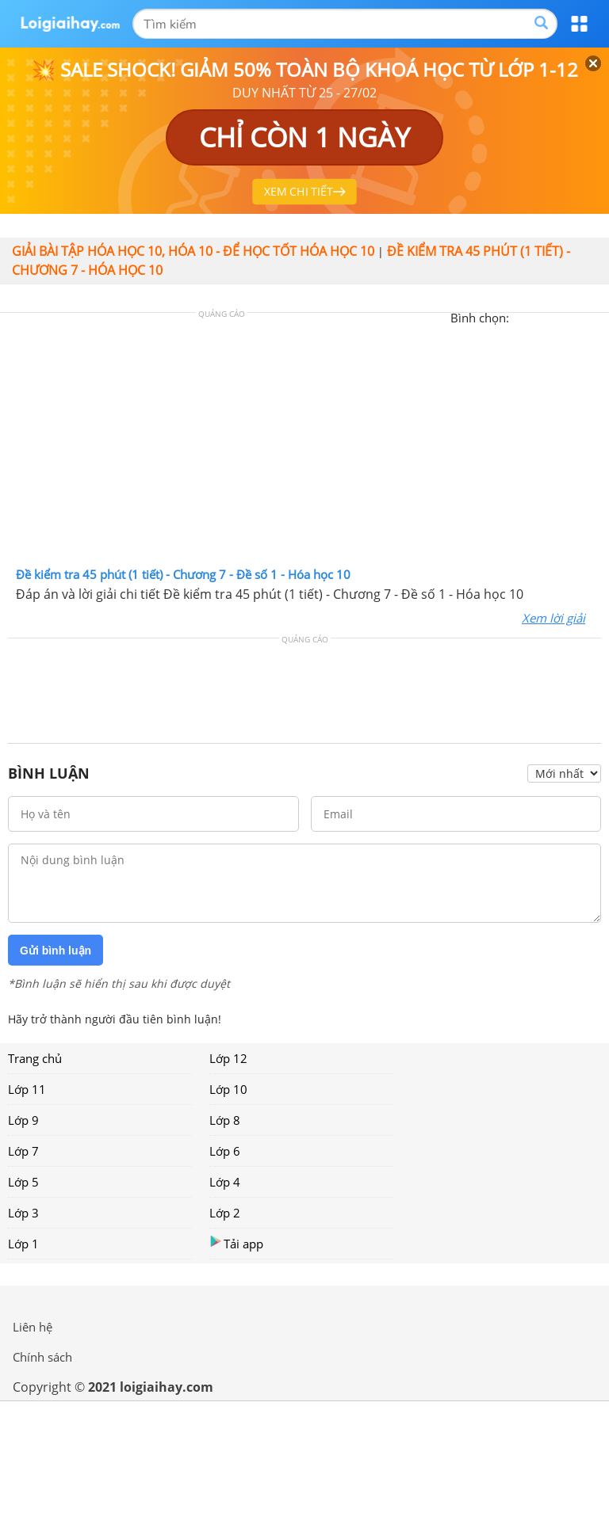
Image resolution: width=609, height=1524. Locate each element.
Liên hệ (32, 1327)
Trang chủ (35, 1058)
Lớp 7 (23, 1151)
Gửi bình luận (55, 950)
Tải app (236, 1243)
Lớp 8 (224, 1120)
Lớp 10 (228, 1089)
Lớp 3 (23, 1213)
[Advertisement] (304, 443)
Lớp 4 (224, 1182)
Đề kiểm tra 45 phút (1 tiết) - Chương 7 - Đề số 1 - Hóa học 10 (183, 574)
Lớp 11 (27, 1089)
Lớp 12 (228, 1058)
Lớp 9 (23, 1120)
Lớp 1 (23, 1244)
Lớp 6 (224, 1151)
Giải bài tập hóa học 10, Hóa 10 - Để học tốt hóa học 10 (193, 251)
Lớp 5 (23, 1182)
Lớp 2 (224, 1213)
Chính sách (42, 1357)
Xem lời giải (553, 618)
